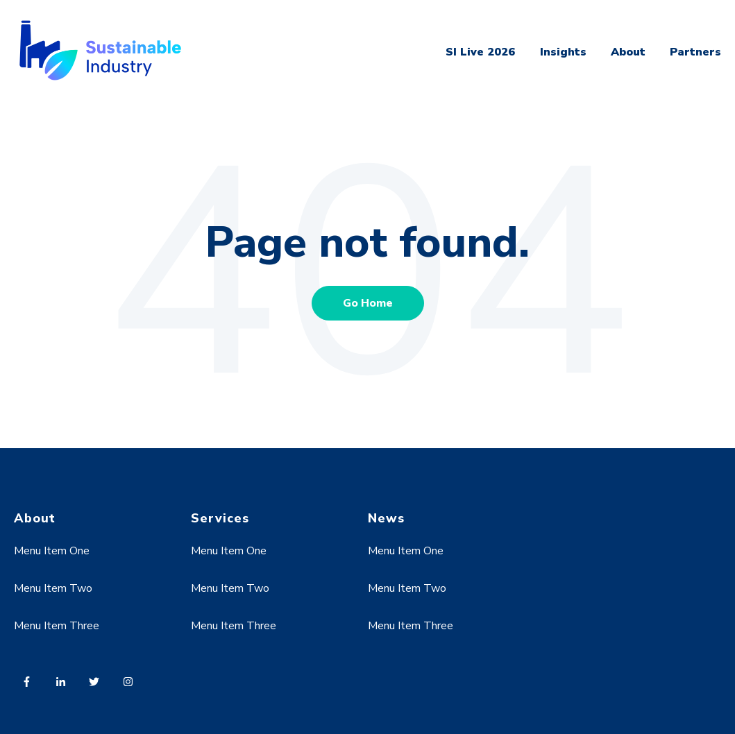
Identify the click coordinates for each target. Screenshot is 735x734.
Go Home (368, 303)
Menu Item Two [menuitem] (53, 588)
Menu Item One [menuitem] (52, 550)
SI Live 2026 (480, 52)
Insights (563, 52)
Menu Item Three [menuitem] (56, 625)
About (628, 52)
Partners (695, 52)
